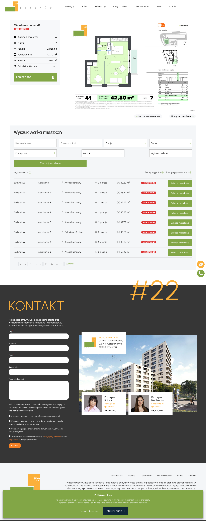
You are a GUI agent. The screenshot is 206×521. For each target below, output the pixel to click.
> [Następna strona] (67, 254)
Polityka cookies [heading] (103, 495)
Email (11, 346)
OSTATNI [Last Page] (76, 254)
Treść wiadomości (17, 369)
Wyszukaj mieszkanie (170, 153)
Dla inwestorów (142, 6)
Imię (11, 322)
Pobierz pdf (23, 77)
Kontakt (172, 6)
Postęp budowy (120, 6)
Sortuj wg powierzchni (177, 163)
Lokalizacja (100, 6)
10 (49, 254)
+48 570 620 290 (187, 489)
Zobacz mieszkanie (180, 174)
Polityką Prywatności (52, 427)
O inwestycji (68, 6)
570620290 (110, 401)
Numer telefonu (15, 357)
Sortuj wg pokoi (153, 163)
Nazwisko (13, 334)
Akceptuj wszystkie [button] (116, 511)
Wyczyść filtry (21, 163)
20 (56, 254)
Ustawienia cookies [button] (89, 511)
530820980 (157, 401)
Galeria (84, 6)
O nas (159, 6)
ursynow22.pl (14, 430)
